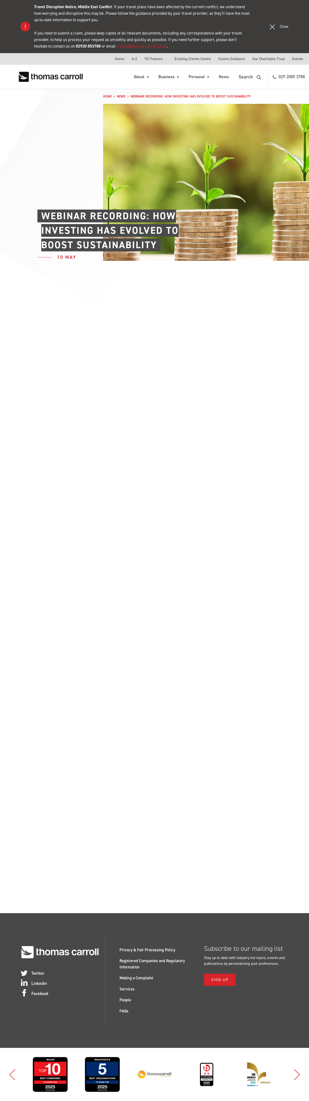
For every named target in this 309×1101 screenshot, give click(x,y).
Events (297, 58)
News (224, 77)
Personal (197, 77)
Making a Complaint (136, 978)
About (139, 77)
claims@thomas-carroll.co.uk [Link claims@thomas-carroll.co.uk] (142, 46)
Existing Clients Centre (193, 58)
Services (126, 989)
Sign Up (219, 979)
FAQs (123, 1011)
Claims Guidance (231, 58)
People (125, 999)
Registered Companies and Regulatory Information (152, 964)
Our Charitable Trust (268, 58)
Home (119, 58)
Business (166, 77)
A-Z (134, 58)
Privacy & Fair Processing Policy (147, 950)
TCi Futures (153, 58)
